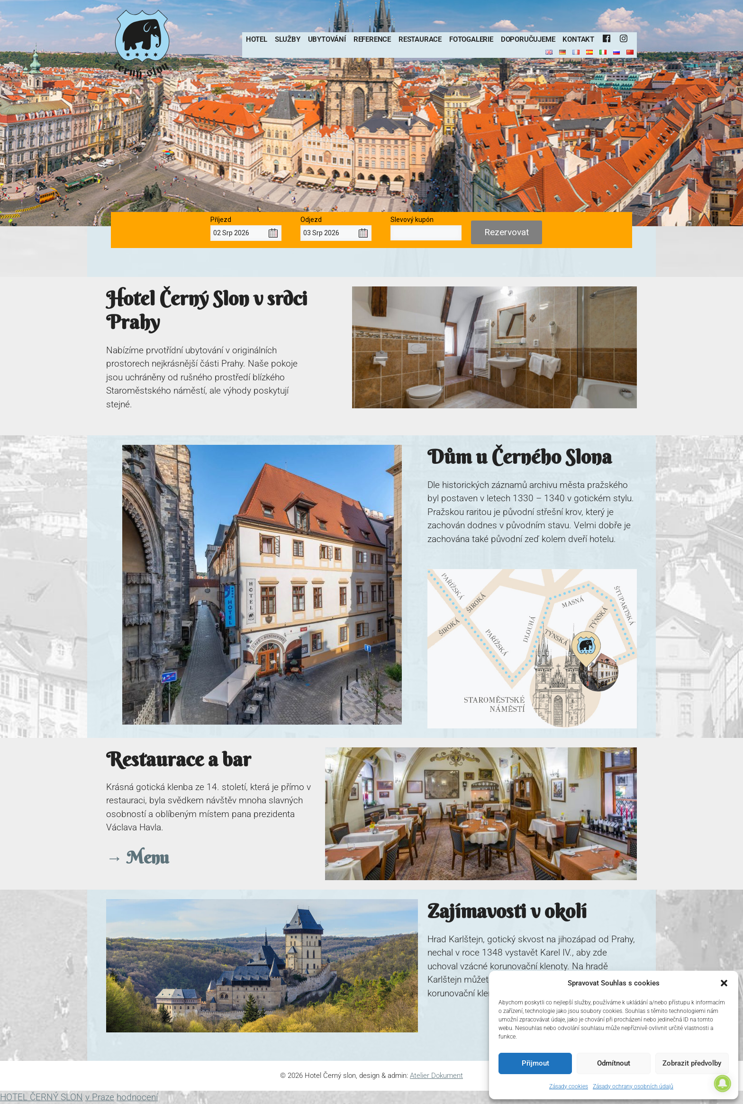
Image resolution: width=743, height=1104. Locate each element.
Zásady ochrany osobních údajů (633, 1086)
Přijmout (535, 1063)
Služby (287, 39)
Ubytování (327, 39)
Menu (146, 857)
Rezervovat (506, 232)
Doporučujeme (528, 39)
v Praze (99, 1097)
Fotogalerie (471, 39)
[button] (724, 983)
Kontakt (578, 39)
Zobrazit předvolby (691, 1063)
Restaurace (420, 39)
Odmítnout (613, 1063)
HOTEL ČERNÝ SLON (41, 1097)
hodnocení (137, 1097)
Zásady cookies (568, 1086)
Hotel (256, 39)
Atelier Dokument (436, 1075)
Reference (372, 39)
